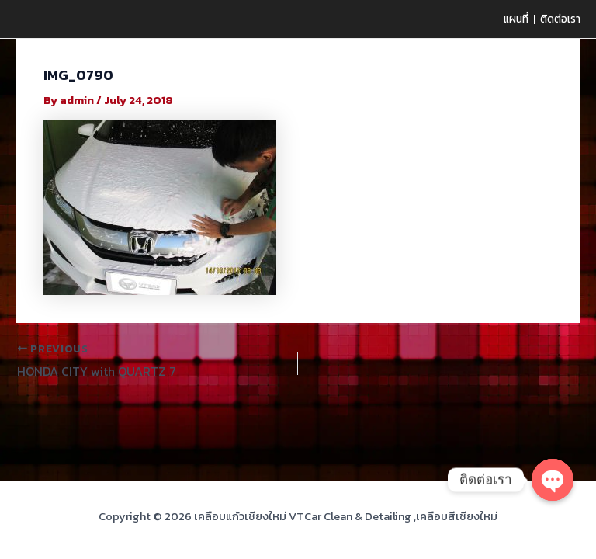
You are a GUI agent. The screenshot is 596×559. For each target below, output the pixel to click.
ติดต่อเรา (560, 18)
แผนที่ (516, 18)
